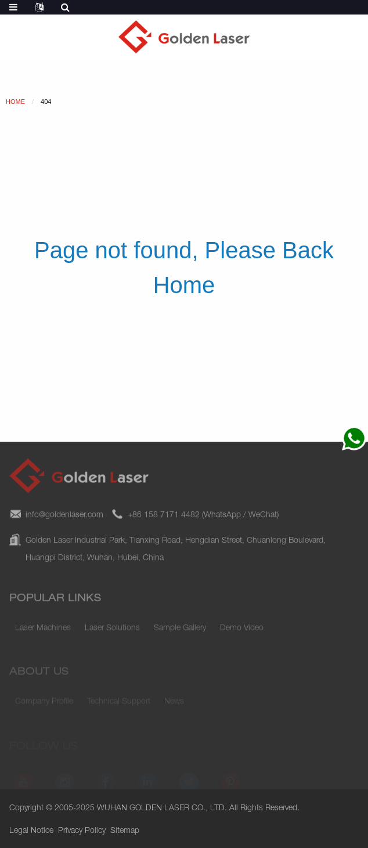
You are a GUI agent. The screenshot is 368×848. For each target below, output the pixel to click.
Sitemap (124, 831)
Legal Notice (31, 831)
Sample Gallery (180, 631)
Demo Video (242, 631)
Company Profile (44, 703)
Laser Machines (43, 631)
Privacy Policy (82, 831)
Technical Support (118, 703)
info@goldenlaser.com (64, 520)
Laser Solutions (112, 631)
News (174, 703)
